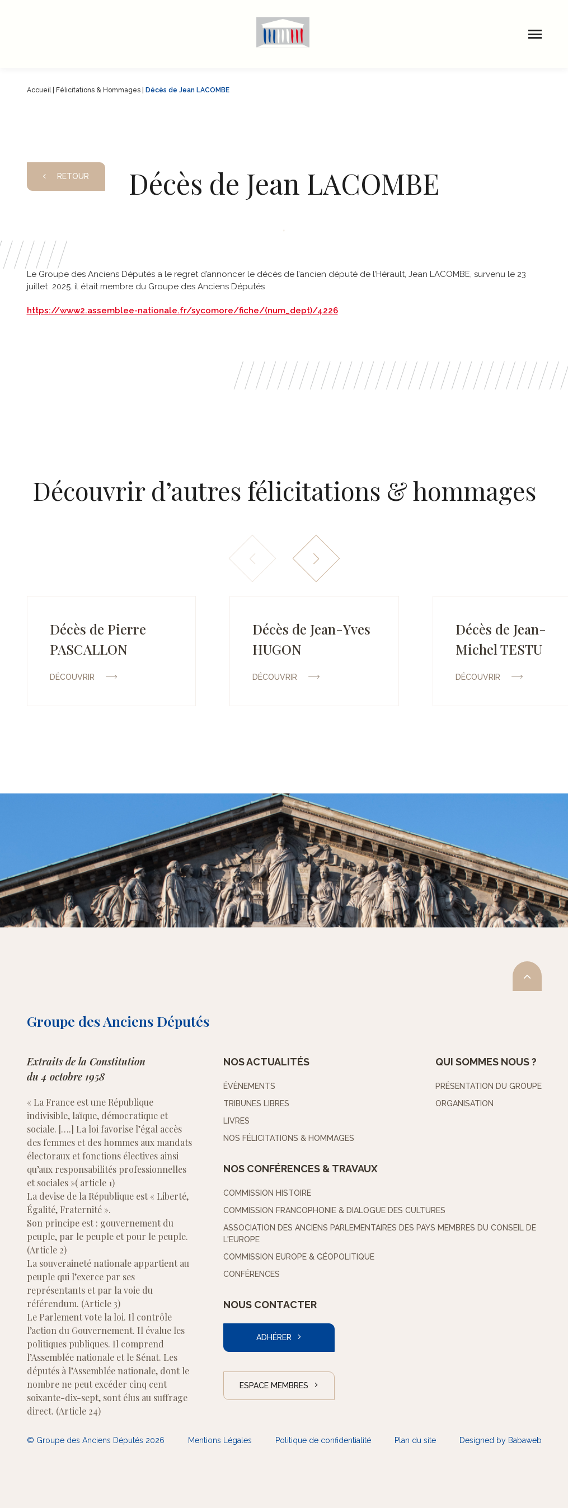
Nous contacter (270, 1304)
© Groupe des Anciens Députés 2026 (96, 1440)
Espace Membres (274, 1385)
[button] (316, 558)
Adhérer (274, 1337)
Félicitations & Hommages (98, 90)
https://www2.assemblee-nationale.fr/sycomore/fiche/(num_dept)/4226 (182, 311)
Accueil (39, 90)
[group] (111, 651)
